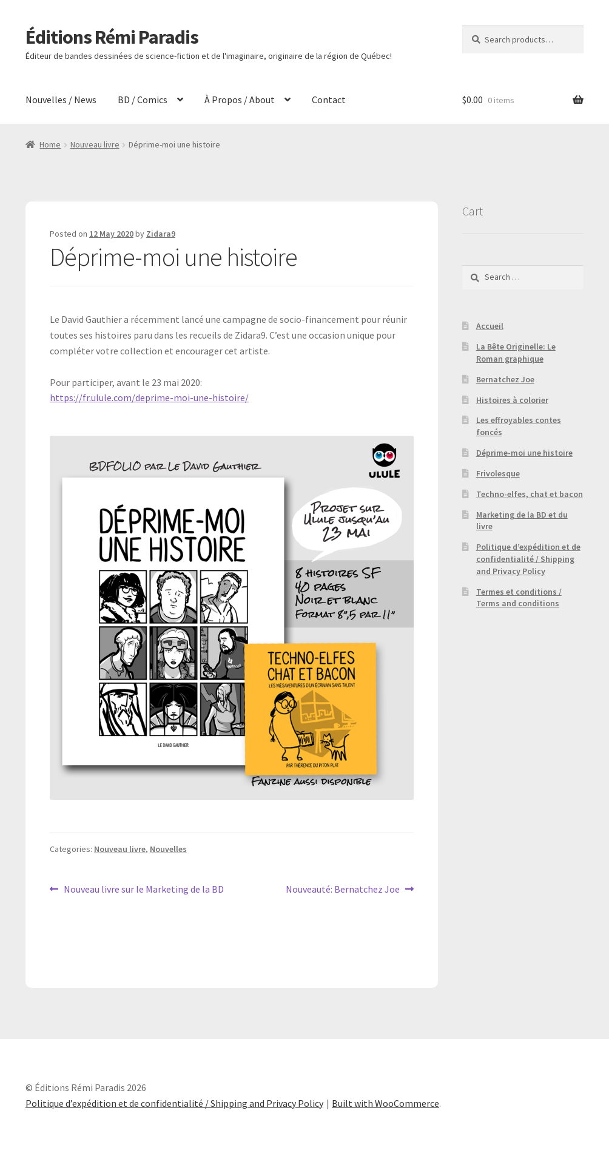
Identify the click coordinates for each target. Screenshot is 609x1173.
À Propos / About (239, 99)
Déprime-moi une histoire (524, 452)
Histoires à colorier (512, 399)
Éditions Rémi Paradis (111, 37)
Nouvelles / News (60, 99)
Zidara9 (160, 233)
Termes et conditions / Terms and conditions (519, 597)
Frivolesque (498, 473)
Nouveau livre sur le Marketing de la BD (143, 889)
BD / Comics (142, 99)
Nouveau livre (94, 144)
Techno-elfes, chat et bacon (529, 493)
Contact (329, 99)
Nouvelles (168, 848)
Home (50, 144)
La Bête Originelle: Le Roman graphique (516, 352)
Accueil (489, 325)
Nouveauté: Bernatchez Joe (343, 889)
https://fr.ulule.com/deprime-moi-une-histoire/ (149, 397)
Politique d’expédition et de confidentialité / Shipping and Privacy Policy (528, 558)
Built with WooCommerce (385, 1103)
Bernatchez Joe (505, 379)
